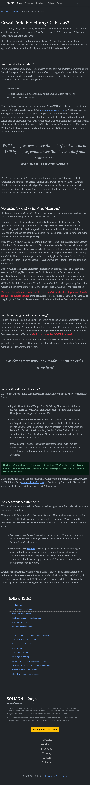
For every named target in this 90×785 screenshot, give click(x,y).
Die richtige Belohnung (20, 657)
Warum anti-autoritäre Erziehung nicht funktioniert (30, 635)
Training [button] (51, 3)
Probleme (46, 763)
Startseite (46, 740)
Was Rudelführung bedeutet (22, 627)
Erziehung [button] (40, 3)
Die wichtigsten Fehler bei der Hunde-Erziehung (30, 661)
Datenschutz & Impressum (56, 777)
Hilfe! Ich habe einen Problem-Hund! (25, 674)
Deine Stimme (17, 648)
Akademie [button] (29, 3)
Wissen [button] (60, 3)
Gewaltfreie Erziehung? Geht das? (24, 639)
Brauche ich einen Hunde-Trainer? (24, 670)
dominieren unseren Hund (53, 110)
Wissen (47, 758)
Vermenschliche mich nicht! (22, 614)
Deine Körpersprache (20, 652)
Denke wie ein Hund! (19, 622)
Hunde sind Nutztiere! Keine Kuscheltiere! (27, 618)
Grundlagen (14, 12)
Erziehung (4, 12)
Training (47, 753)
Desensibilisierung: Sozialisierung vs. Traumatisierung (32, 665)
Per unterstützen (45, 729)
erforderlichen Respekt (32, 482)
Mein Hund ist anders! (20, 631)
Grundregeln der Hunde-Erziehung (25, 644)
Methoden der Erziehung (22, 609)
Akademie (47, 744)
